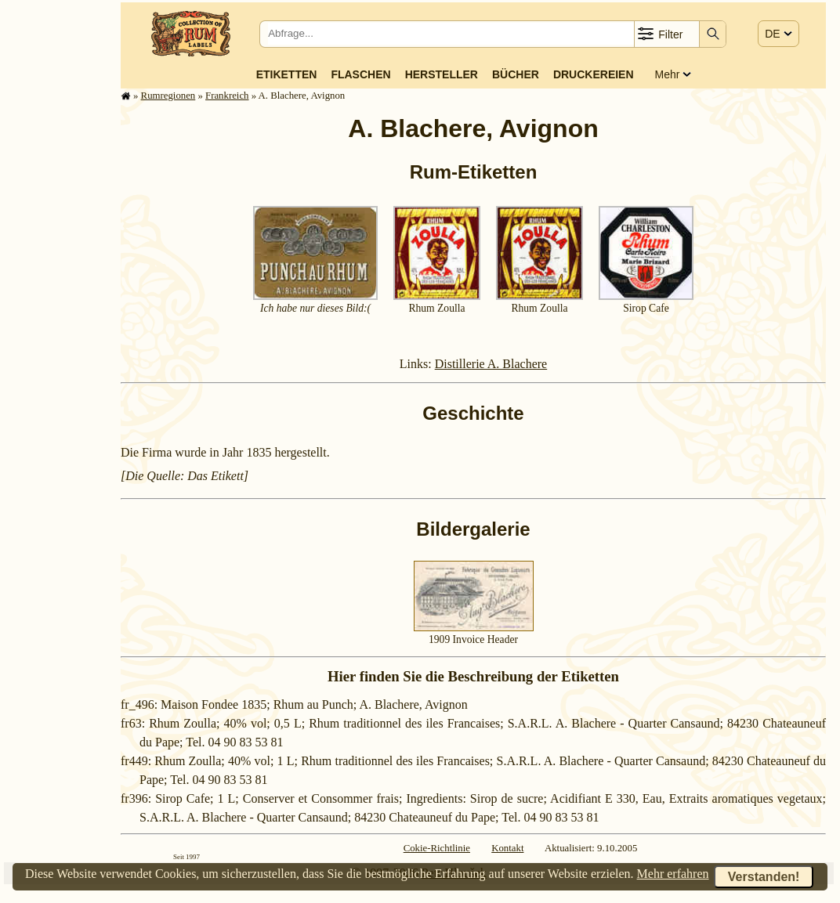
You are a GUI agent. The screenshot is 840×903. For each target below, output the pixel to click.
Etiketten (286, 74)
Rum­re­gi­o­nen (168, 95)
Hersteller (441, 74)
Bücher (515, 74)
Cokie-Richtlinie (437, 848)
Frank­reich (226, 95)
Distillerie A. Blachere (491, 363)
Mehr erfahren (673, 873)
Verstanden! (764, 876)
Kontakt (507, 848)
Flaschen (360, 74)
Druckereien (593, 74)
